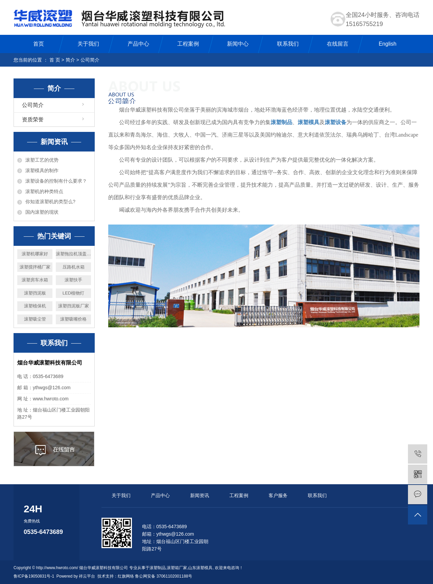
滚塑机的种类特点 (44, 191)
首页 (38, 44)
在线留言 (337, 44)
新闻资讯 (199, 495)
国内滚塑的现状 (42, 212)
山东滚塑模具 (200, 567)
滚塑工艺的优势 (42, 160)
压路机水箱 (74, 267)
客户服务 (278, 495)
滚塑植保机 (35, 305)
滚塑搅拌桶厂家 (35, 267)
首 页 (54, 60)
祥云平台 (87, 576)
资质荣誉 (33, 119)
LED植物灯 (73, 293)
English (387, 44)
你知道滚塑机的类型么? (50, 201)
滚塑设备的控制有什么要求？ (56, 181)
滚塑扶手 (73, 279)
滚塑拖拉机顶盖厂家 (73, 253)
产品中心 (138, 44)
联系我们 (288, 44)
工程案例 (188, 44)
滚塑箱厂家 (177, 567)
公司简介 (33, 105)
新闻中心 (238, 44)
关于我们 (88, 44)
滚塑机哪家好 (35, 253)
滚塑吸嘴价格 (73, 319)
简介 (70, 60)
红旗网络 (126, 576)
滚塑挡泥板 (35, 293)
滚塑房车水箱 (35, 279)
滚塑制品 (158, 567)
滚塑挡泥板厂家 (73, 305)
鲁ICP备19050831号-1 (34, 576)
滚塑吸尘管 (35, 319)
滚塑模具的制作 (42, 170)
